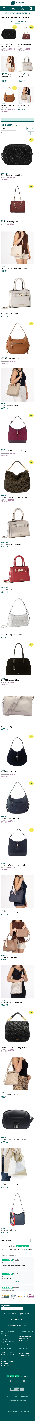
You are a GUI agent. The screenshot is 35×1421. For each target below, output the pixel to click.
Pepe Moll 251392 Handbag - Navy (13, 1140)
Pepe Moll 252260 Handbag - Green (14, 497)
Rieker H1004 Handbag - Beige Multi (7, 76)
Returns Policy (22, 1351)
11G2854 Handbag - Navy (10, 1230)
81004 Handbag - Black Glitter (7, 45)
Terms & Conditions (24, 1355)
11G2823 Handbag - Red (25, 45)
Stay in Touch (6, 1306)
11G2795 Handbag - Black (10, 772)
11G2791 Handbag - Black (10, 680)
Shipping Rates (17, 1319)
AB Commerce (25, 1411)
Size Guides (5, 1365)
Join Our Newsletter (17, 1325)
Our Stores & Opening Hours (7, 1341)
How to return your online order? (8, 1358)
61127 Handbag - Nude (9, 727)
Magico (12, 1411)
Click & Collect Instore (24, 1336)
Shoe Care (4, 1363)
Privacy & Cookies (23, 1353)
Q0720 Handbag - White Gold (11, 1185)
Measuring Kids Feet (7, 1361)
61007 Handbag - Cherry (10, 589)
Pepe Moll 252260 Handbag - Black (14, 1048)
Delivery (21, 1334)
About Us (4, 1339)
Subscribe (28, 1309)
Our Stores (25, 1314)
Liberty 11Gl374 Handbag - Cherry (13, 451)
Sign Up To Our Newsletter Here (8, 1336)
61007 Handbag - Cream (24, 75)
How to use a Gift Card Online (7, 1355)
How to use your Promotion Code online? (7, 1351)
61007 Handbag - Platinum (11, 544)
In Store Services (23, 1340)
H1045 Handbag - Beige (24, 106)
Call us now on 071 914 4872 (17, 1396)
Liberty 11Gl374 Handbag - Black (13, 865)
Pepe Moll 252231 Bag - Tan (7, 106)
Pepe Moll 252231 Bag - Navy (11, 818)
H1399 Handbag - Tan (9, 957)
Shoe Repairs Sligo (23, 1338)
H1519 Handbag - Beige (9, 1094)
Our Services (10, 1314)
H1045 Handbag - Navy (9, 912)
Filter (17, 119)
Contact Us (4, 1345)
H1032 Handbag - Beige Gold (11, 1002)
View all (8, 133)
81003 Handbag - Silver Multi (12, 635)
